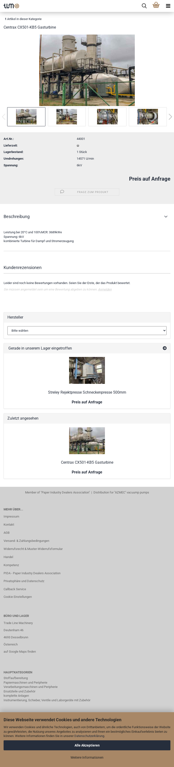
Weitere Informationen (87, 757)
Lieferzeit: (11, 145)
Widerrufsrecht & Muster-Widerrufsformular (33, 549)
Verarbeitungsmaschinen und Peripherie (31, 687)
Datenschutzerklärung (89, 736)
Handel (8, 557)
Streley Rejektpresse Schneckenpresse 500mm (87, 392)
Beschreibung (17, 216)
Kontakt (9, 524)
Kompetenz (11, 565)
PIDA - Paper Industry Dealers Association (32, 573)
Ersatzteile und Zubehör (19, 691)
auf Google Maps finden (20, 651)
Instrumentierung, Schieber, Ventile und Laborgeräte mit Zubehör (47, 700)
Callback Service (15, 589)
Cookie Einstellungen (18, 597)
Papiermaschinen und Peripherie (25, 682)
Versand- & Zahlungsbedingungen (26, 541)
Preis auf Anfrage (149, 179)
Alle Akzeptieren (87, 745)
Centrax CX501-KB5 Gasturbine (87, 462)
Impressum (11, 516)
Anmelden (105, 289)
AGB (7, 532)
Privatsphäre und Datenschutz (24, 581)
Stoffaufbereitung (16, 678)
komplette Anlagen (16, 695)
